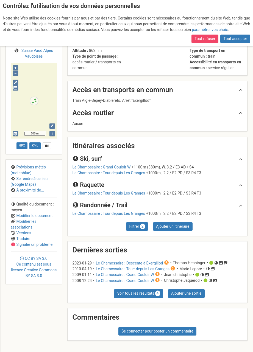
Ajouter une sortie (186, 293)
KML (35, 145)
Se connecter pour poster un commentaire (157, 331)
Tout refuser (204, 38)
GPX (22, 145)
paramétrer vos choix (210, 29)
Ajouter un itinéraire (172, 226)
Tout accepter (235, 38)
